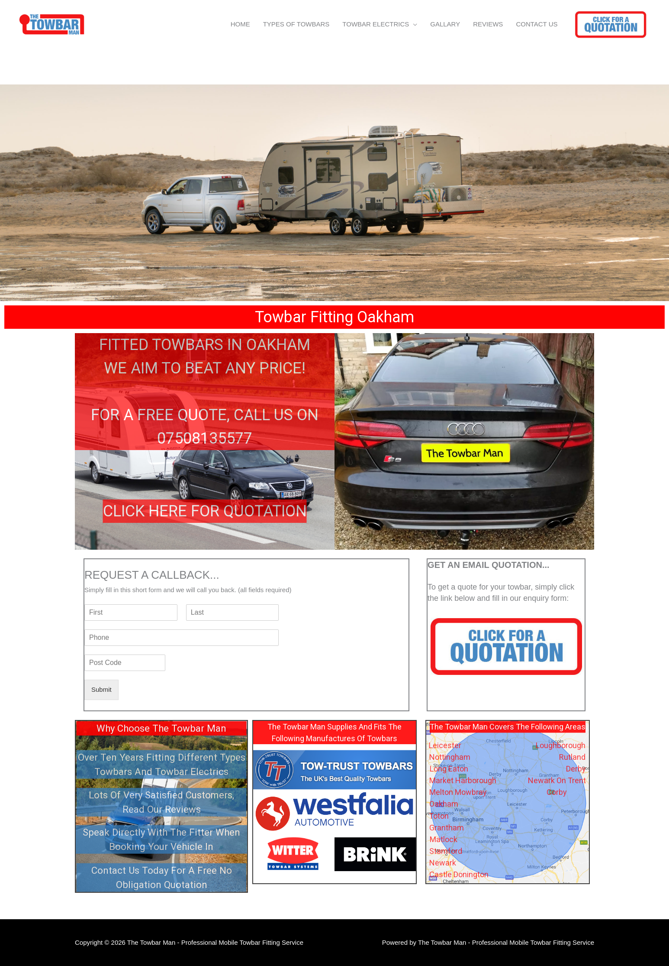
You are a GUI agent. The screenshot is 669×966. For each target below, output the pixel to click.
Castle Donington (459, 874)
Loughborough (560, 745)
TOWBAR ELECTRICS (375, 24)
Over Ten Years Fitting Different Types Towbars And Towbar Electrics (161, 764)
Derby (576, 768)
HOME (240, 24)
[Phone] (181, 637)
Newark (442, 862)
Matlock (443, 839)
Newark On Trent (557, 780)
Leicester (445, 745)
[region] (334, 192)
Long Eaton (449, 768)
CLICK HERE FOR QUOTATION (205, 511)
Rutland (572, 757)
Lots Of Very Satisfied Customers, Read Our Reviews (161, 801)
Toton (439, 815)
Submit (101, 689)
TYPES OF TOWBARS (296, 24)
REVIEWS (488, 24)
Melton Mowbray (458, 792)
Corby (557, 792)
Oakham (443, 803)
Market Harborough (462, 780)
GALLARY (445, 24)
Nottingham (449, 757)
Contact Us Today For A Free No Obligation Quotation (161, 877)
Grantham (446, 827)
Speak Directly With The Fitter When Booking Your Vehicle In (161, 839)
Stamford (445, 851)
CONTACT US (536, 24)
